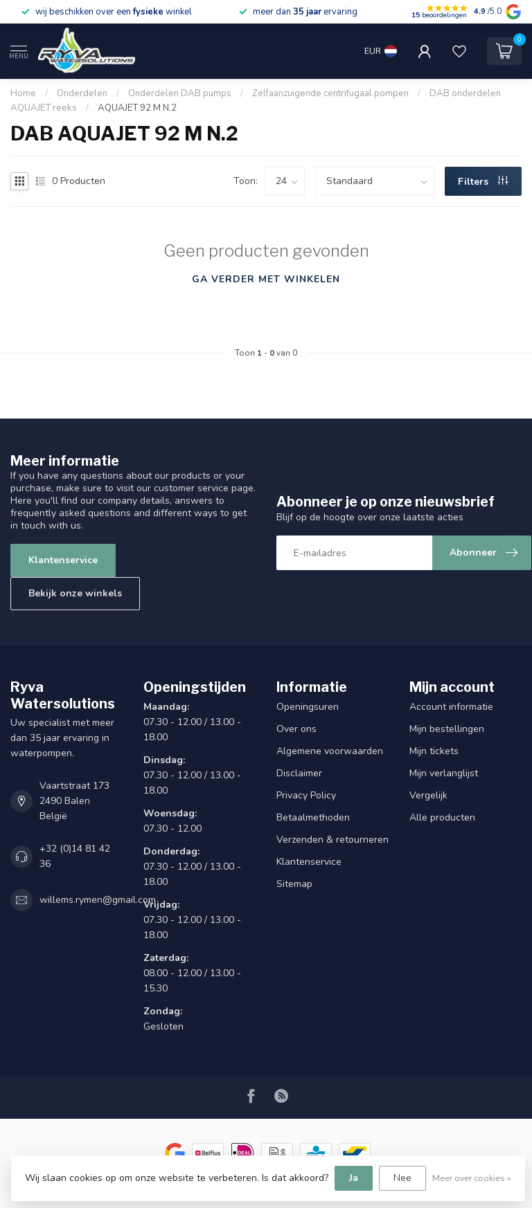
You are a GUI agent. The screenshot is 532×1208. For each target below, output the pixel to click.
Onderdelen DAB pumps (179, 93)
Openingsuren (307, 706)
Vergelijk (428, 795)
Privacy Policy (306, 795)
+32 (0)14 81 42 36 (74, 856)
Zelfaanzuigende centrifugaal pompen (330, 93)
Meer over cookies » (471, 1178)
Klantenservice (63, 560)
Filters (483, 181)
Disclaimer (299, 773)
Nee (402, 1177)
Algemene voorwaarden (329, 751)
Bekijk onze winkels (75, 593)
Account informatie (451, 706)
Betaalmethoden (313, 817)
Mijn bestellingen (446, 728)
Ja (353, 1177)
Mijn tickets (434, 751)
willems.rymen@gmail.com (97, 899)
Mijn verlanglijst (443, 773)
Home (23, 93)
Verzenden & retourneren (332, 839)
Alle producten (442, 817)
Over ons (296, 728)
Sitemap (294, 883)
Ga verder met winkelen (266, 279)
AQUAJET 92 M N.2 (137, 108)
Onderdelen (82, 93)
